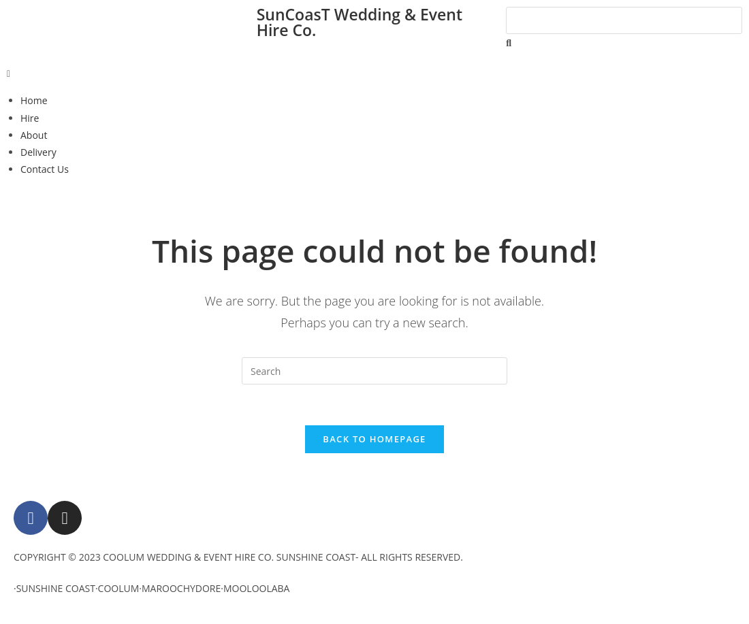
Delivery (38, 152)
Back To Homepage (374, 439)
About (33, 135)
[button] (374, 73)
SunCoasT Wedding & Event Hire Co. (359, 22)
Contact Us (44, 169)
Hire (29, 118)
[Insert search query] (374, 370)
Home (34, 100)
